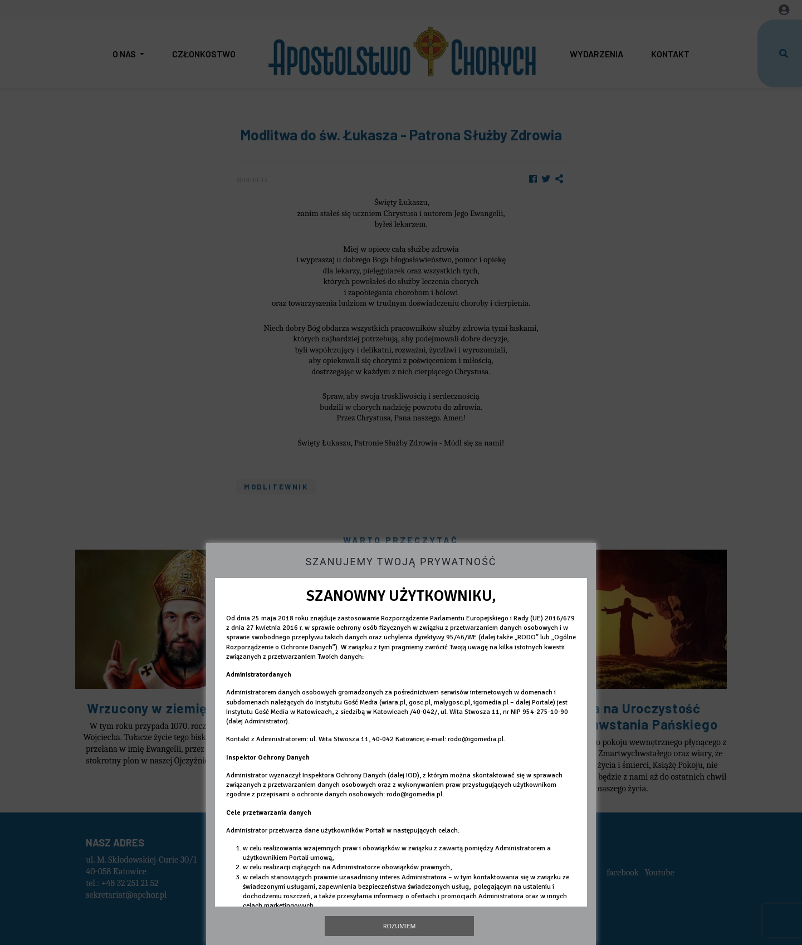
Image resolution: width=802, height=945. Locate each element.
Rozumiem (399, 926)
